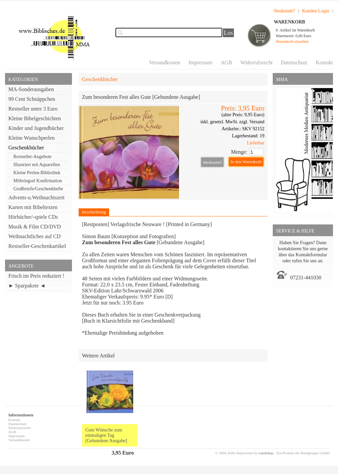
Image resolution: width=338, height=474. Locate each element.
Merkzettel (212, 162)
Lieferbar (255, 142)
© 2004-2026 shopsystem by (244, 453)
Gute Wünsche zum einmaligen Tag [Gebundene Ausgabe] (106, 435)
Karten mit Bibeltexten (33, 207)
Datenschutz (294, 62)
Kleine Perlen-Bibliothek (36, 172)
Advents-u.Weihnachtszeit (36, 197)
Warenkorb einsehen (292, 41)
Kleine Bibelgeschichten (34, 118)
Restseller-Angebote (32, 156)
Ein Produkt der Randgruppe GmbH (303, 453)
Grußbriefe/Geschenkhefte (38, 188)
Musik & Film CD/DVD (34, 226)
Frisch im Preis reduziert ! (36, 276)
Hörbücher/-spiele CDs (33, 217)
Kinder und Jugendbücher (36, 128)
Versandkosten (164, 62)
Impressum (200, 62)
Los (228, 32)
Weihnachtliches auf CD (34, 236)
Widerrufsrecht (256, 62)
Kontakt (324, 62)
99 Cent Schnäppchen (31, 99)
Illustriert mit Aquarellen (36, 164)
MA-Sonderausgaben (31, 89)
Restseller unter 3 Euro (33, 109)
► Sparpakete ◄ (27, 285)
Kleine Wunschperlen (31, 138)
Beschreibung (94, 211)
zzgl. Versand (251, 121)
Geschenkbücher (26, 147)
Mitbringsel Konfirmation (37, 180)
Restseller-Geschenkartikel (37, 246)
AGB (226, 62)
